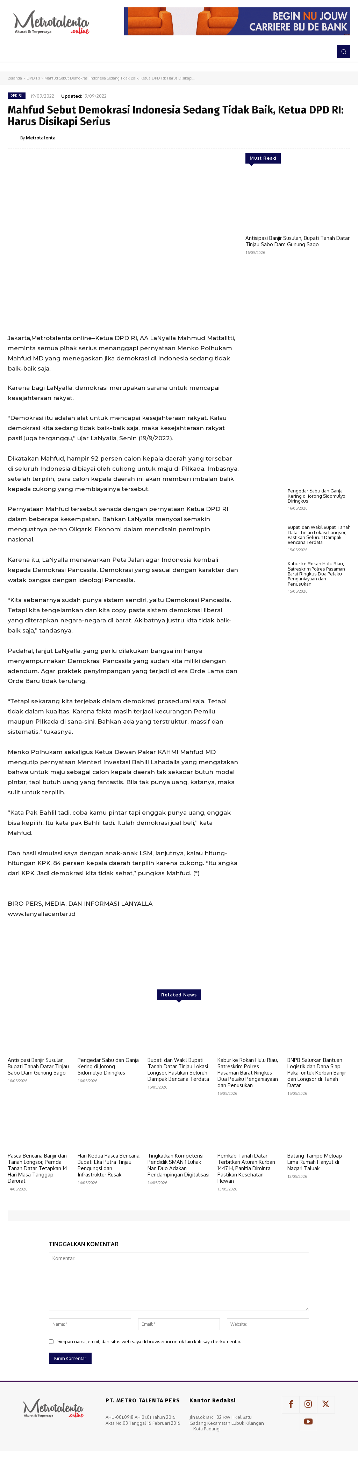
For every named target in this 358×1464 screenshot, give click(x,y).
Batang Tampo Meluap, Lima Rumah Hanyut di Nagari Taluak (315, 1162)
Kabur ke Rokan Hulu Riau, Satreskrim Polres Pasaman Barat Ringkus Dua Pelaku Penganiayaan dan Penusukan (316, 715)
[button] (343, 51)
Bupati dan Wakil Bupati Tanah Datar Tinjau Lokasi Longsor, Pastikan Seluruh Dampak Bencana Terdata (319, 676)
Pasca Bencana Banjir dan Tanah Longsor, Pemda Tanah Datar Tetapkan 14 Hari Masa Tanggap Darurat (37, 1168)
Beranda (15, 78)
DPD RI (33, 78)
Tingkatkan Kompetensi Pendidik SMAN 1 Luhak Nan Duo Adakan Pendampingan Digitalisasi (178, 1165)
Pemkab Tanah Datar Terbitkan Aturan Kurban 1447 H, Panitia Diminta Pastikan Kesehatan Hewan (246, 1168)
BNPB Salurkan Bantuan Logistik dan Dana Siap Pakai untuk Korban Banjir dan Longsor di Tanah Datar (316, 1073)
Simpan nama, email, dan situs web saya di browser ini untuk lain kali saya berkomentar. (149, 1341)
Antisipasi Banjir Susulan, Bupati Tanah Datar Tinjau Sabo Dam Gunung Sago (297, 241)
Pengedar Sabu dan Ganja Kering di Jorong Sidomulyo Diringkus (316, 637)
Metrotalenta (41, 137)
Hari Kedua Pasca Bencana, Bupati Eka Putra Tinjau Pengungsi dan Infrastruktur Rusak (109, 1165)
